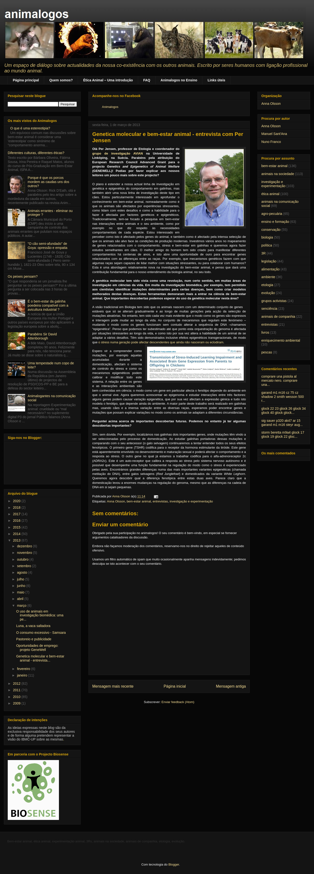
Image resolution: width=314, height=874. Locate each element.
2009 (17, 703)
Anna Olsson (116, 501)
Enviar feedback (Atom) (178, 702)
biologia (267, 237)
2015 (17, 527)
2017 (17, 514)
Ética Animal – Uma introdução (108, 80)
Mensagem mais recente (113, 686)
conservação (270, 230)
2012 (17, 683)
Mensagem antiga (231, 686)
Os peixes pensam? (23, 276)
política (266, 245)
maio (21, 592)
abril (20, 599)
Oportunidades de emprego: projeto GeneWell (37, 648)
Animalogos (110, 107)
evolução (268, 293)
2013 (17, 540)
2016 (17, 520)
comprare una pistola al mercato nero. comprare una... (279, 380)
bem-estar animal (139, 501)
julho (21, 579)
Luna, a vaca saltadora (33, 626)
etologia (267, 285)
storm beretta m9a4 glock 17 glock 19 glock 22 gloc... (282, 434)
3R (263, 253)
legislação (268, 261)
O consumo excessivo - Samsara (41, 632)
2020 (17, 501)
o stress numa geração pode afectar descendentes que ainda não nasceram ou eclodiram (160, 342)
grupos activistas (273, 301)
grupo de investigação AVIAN (117, 153)
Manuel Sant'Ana (274, 134)
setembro (24, 566)
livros (265, 332)
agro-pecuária (271, 214)
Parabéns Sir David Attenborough (42, 336)
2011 (17, 690)
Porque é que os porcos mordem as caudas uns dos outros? (48, 182)
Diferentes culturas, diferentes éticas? (36, 153)
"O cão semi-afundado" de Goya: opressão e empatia (47, 246)
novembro (25, 553)
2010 (17, 697)
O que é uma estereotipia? (30, 128)
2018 (17, 507)
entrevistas (160, 501)
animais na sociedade (277, 174)
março (22, 605)
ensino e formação (275, 222)
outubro (23, 559)
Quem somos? (61, 80)
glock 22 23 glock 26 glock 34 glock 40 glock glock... (283, 411)
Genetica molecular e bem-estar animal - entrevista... (40, 658)
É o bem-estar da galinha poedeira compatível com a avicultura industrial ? (48, 305)
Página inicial (175, 686)
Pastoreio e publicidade (33, 639)
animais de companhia (278, 316)
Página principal (26, 80)
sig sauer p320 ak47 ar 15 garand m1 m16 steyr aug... (282, 423)
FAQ (146, 80)
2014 (17, 534)
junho (21, 586)
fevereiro (24, 669)
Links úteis (216, 80)
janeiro (22, 675)
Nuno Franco (271, 142)
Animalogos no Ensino (179, 80)
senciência (269, 308)
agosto (22, 572)
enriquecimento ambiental (280, 340)
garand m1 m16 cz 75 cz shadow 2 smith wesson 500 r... (282, 397)
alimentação (270, 269)
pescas (266, 352)
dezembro (25, 546)
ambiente (268, 277)
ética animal (270, 194)
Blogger (173, 864)
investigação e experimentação (191, 501)
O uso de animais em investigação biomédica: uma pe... (40, 615)
